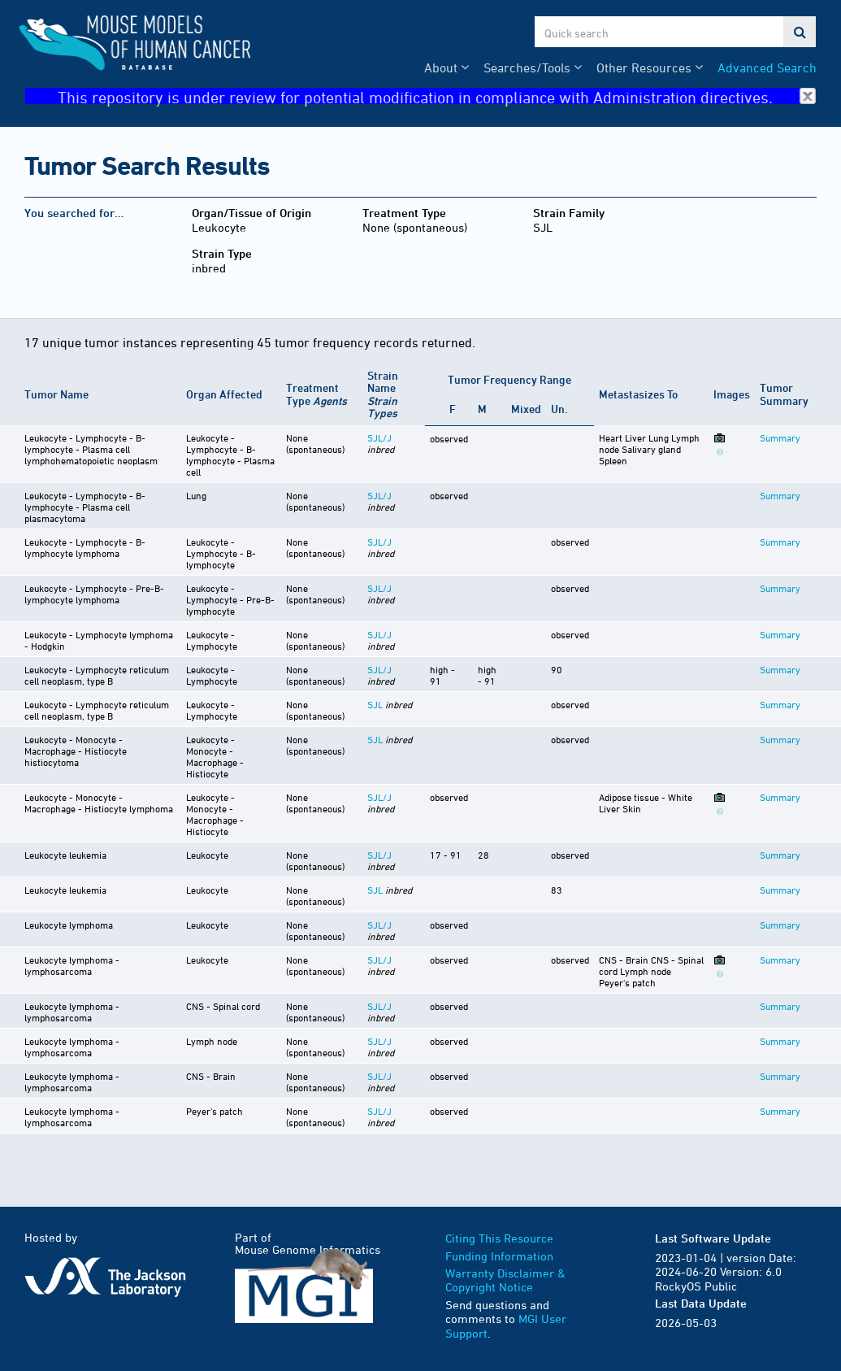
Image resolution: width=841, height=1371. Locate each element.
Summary (780, 437)
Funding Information (499, 1256)
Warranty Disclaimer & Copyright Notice (505, 1280)
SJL (375, 704)
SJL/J (379, 437)
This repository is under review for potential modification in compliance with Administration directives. (437, 96)
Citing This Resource (499, 1238)
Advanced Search (767, 67)
